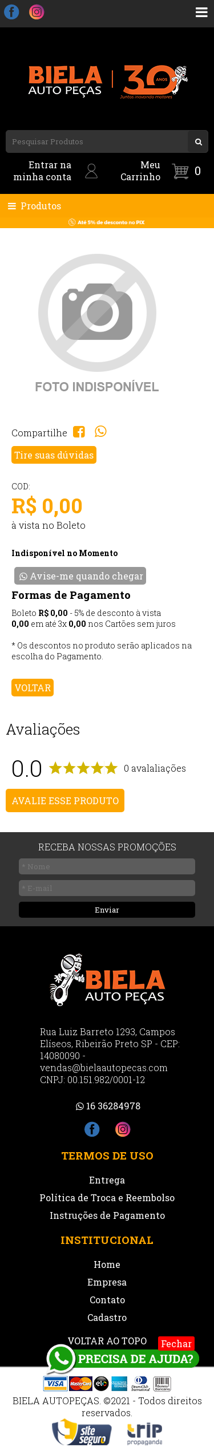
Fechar (176, 1343)
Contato (107, 1300)
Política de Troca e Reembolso (107, 1197)
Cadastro (107, 1317)
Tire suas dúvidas (54, 455)
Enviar (107, 910)
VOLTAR (32, 688)
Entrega (107, 1180)
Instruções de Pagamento (107, 1215)
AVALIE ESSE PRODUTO (65, 800)
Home (107, 1264)
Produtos (33, 206)
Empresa (107, 1282)
